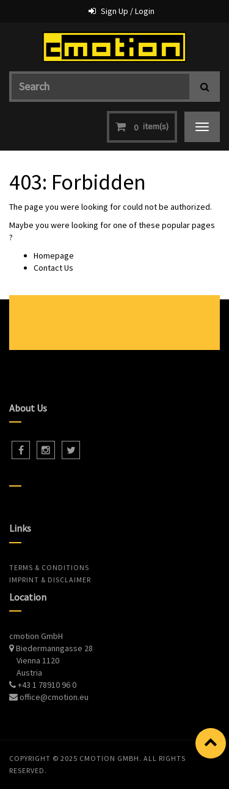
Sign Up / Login (127, 10)
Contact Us (53, 267)
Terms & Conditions (49, 567)
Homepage (54, 255)
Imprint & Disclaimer (50, 579)
